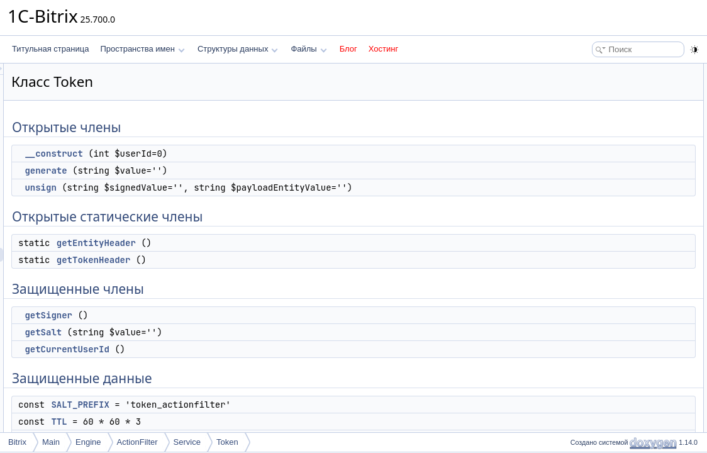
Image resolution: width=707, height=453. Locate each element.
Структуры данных (238, 48)
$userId (589, 305)
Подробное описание (604, 319)
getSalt (200, 332)
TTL (216, 421)
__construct (211, 153)
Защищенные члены (602, 167)
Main (51, 442)
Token (227, 442)
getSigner (206, 315)
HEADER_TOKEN (607, 278)
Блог (348, 48)
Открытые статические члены (619, 125)
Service (187, 442)
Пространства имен (142, 48)
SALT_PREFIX (237, 404)
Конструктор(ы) (593, 333)
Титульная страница (50, 48)
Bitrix (17, 442)
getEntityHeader (253, 243)
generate (203, 170)
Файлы (308, 48)
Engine (88, 442)
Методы (580, 361)
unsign (197, 187)
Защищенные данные (605, 222)
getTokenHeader (251, 260)
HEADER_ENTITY (608, 264)
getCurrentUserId (224, 349)
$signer (589, 292)
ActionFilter (137, 442)
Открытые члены (596, 70)
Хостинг (383, 48)
